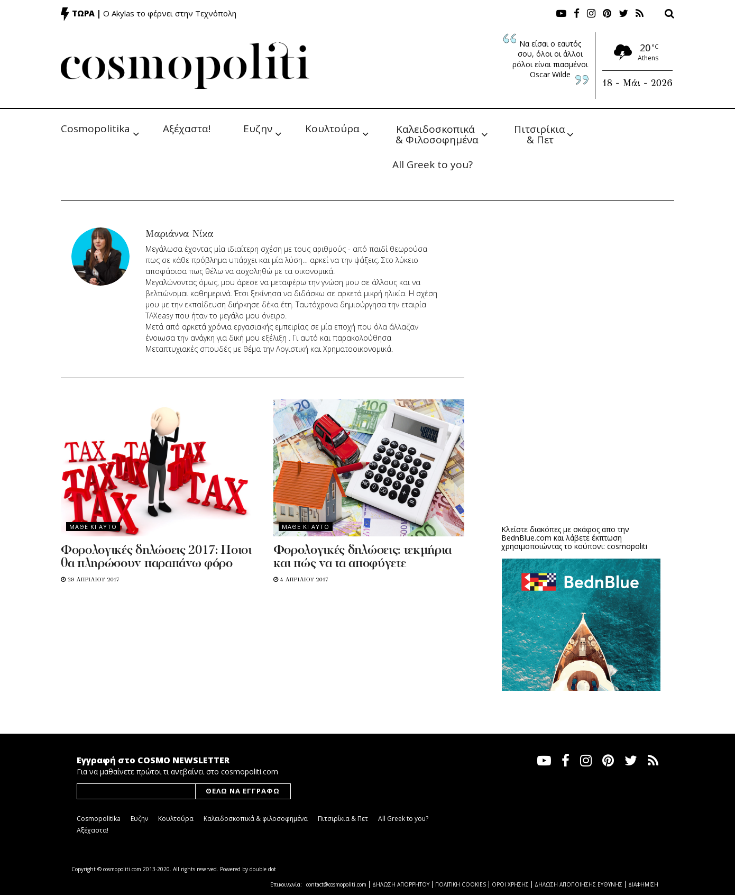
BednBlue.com (526, 538)
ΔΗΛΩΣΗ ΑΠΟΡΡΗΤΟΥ (400, 884)
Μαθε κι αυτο (93, 527)
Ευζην (257, 128)
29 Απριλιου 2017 (90, 579)
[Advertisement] (581, 434)
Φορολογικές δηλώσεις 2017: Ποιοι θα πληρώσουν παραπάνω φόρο (156, 557)
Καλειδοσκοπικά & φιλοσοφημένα (256, 818)
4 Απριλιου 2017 (300, 579)
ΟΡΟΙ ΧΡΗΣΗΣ (510, 884)
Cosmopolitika (95, 128)
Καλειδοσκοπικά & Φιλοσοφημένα (437, 133)
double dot (263, 869)
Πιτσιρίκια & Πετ (541, 133)
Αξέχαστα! (186, 128)
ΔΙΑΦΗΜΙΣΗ (643, 884)
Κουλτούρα (332, 128)
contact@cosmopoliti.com (336, 884)
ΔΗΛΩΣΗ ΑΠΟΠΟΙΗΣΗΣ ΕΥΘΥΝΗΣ (578, 884)
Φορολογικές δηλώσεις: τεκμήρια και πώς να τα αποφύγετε (362, 557)
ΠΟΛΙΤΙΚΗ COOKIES (460, 884)
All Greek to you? (432, 164)
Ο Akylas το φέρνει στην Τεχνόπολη (169, 13)
